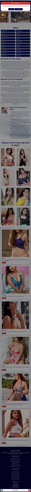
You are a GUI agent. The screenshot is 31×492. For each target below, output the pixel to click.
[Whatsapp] (2, 490)
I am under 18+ (18, 9)
